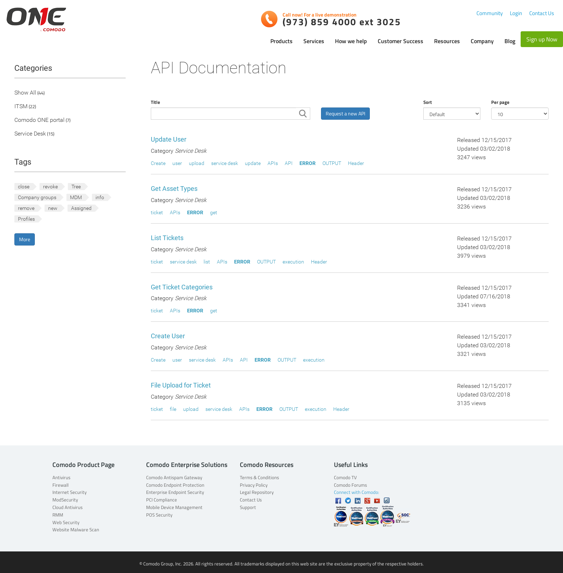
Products (281, 41)
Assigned (81, 208)
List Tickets (167, 238)
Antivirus (61, 477)
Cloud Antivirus (67, 507)
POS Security (159, 514)
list (207, 262)
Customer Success (400, 41)
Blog (509, 41)
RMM (57, 514)
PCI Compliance (161, 499)
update (253, 163)
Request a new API (345, 113)
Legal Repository (257, 492)
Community (489, 13)
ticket (157, 212)
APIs (272, 163)
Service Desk (30, 134)
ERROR (307, 163)
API (289, 163)
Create (158, 163)
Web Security (65, 522)
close (23, 186)
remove (26, 208)
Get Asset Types (174, 188)
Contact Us (541, 13)
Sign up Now (541, 39)
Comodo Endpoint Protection (175, 485)
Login (516, 13)
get (213, 212)
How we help (351, 41)
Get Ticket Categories (182, 287)
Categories (33, 68)
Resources (447, 41)
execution (293, 262)
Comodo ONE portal (39, 120)
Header (356, 163)
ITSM (21, 107)
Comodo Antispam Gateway (174, 477)
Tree (76, 186)
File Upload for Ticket (181, 385)
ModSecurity (65, 499)
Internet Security (69, 492)
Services (313, 41)
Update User (168, 139)
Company (482, 41)
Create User (168, 336)
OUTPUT (331, 163)
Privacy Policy (253, 485)
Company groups (37, 197)
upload (196, 163)
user (177, 163)
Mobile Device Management (174, 507)
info (100, 197)
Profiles (26, 219)
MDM (76, 197)
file (173, 409)
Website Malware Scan (75, 529)
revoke (50, 186)
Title (155, 102)
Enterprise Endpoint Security (175, 492)
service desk (224, 163)
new (52, 208)
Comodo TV (345, 477)
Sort (427, 102)
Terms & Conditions (259, 477)
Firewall (60, 485)
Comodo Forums (350, 485)
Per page (500, 102)
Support (248, 507)
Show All (25, 93)
